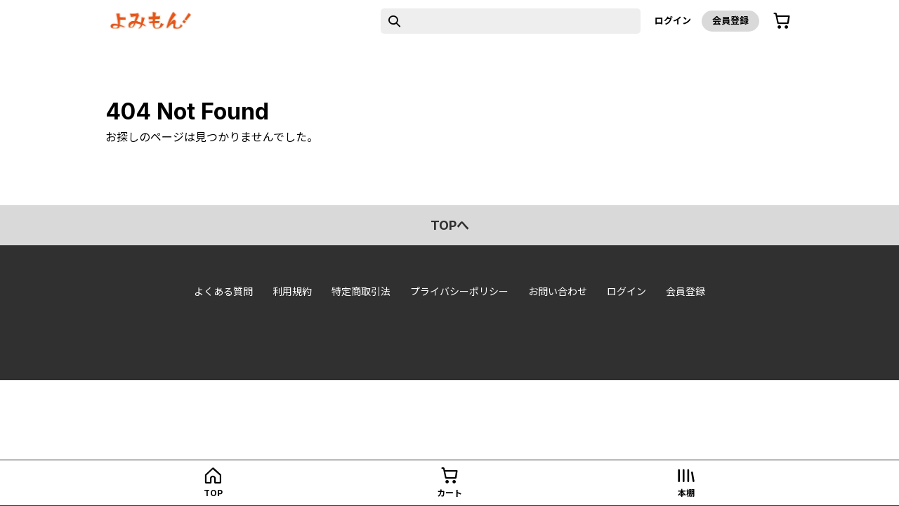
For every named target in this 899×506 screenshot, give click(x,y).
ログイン (673, 20)
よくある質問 (223, 291)
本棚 (686, 493)
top (213, 493)
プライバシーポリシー (459, 291)
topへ (450, 225)
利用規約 (292, 291)
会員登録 (730, 20)
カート (449, 493)
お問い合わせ (557, 291)
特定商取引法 (361, 291)
